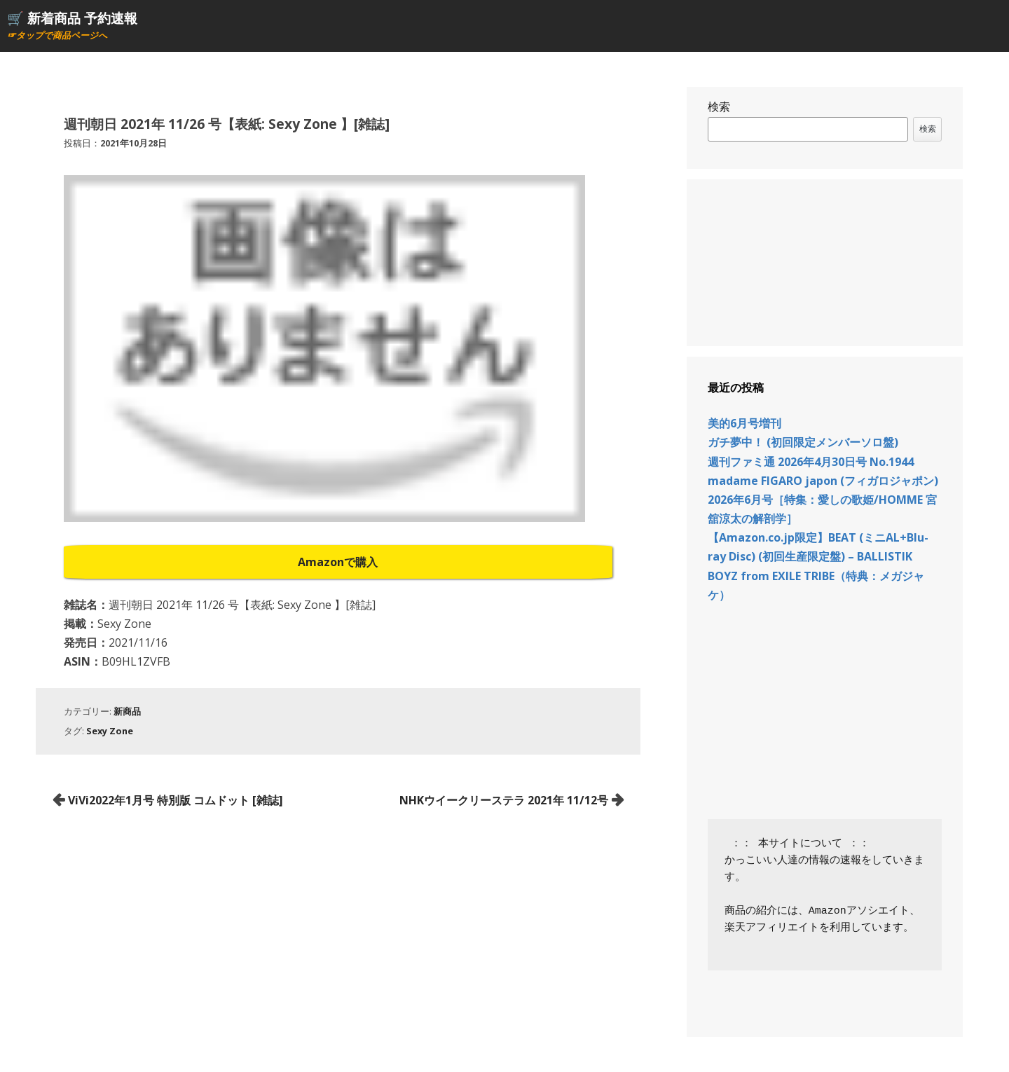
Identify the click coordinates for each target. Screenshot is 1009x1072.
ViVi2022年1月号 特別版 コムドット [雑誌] (175, 800)
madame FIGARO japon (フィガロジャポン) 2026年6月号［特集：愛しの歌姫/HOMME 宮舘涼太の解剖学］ (823, 499)
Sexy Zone (109, 730)
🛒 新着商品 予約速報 (72, 17)
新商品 (127, 711)
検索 (719, 106)
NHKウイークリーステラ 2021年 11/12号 (503, 800)
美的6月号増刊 (744, 423)
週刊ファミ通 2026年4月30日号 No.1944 (811, 461)
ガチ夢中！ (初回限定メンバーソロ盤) (803, 442)
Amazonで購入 (338, 562)
